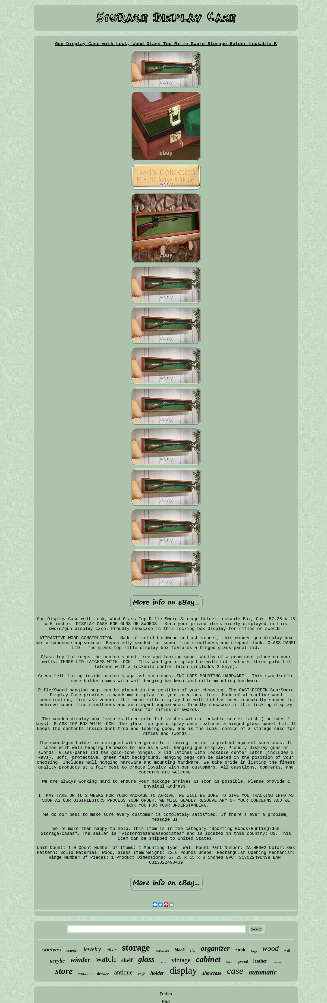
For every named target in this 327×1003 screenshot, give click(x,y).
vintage (181, 960)
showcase (211, 973)
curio (163, 962)
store (64, 971)
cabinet (208, 959)
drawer (103, 973)
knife (141, 974)
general (243, 962)
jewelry (92, 949)
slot (192, 950)
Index (165, 994)
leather (260, 961)
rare (229, 962)
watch (106, 959)
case (235, 971)
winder (80, 960)
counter (72, 950)
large (254, 951)
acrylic (57, 961)
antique (123, 972)
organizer (215, 948)
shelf (127, 960)
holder (157, 973)
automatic (263, 972)
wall (287, 950)
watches (162, 950)
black (180, 949)
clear (111, 949)
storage (136, 947)
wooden (85, 973)
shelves (51, 949)
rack (240, 950)
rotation (277, 962)
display (183, 970)
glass (146, 959)
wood (270, 948)
